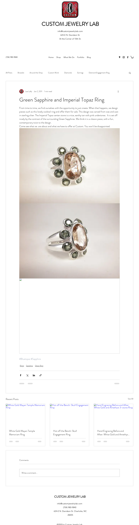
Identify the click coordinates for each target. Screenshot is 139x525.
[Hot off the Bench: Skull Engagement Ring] (69, 415)
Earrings (80, 72)
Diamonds (68, 72)
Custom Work (53, 72)
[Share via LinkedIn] (34, 375)
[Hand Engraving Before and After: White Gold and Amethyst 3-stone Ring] (113, 415)
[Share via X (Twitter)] (27, 375)
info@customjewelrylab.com (70, 31)
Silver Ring (39, 365)
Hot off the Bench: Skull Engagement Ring (65, 432)
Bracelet (21, 72)
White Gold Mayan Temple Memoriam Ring (22, 432)
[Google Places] (119, 57)
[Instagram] (123, 57)
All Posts (9, 72)
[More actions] (118, 91)
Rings (22, 365)
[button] (132, 57)
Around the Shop (36, 72)
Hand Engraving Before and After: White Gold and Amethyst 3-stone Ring (113, 432)
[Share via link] (40, 375)
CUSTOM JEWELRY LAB (70, 24)
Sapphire (29, 365)
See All (130, 398)
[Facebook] (127, 57)
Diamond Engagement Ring (99, 72)
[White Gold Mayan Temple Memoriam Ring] (25, 415)
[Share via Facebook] (20, 375)
